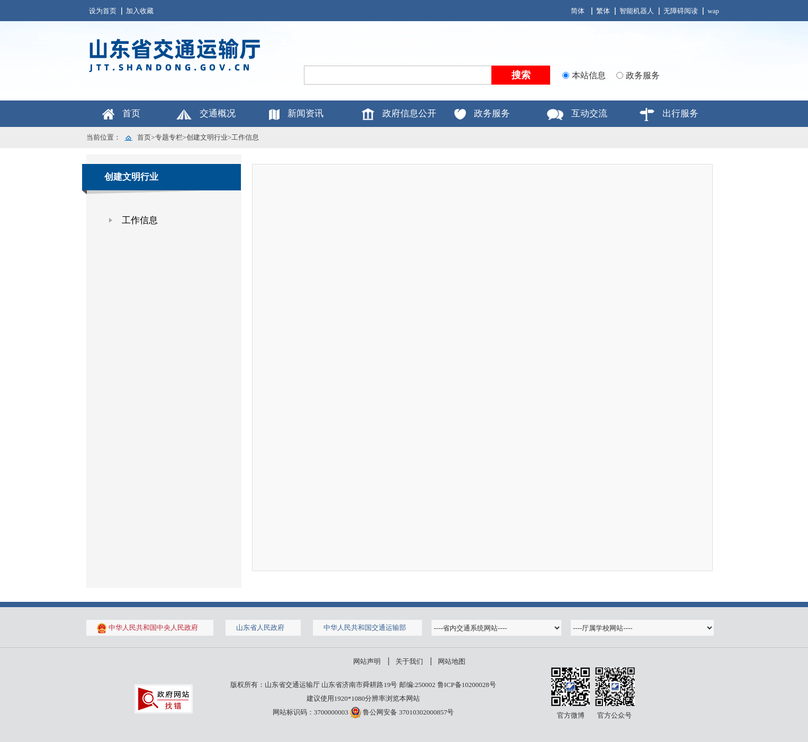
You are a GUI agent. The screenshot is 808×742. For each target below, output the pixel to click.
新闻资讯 (306, 113)
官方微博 (571, 715)
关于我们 (409, 661)
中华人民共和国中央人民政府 (147, 627)
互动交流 (589, 113)
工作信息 (245, 137)
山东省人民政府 (260, 627)
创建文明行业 (207, 137)
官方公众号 (614, 715)
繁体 (603, 11)
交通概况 (218, 113)
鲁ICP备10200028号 (466, 685)
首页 (131, 113)
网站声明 (367, 661)
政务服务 (492, 113)
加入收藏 (140, 11)
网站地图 (451, 661)
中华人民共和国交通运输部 (365, 627)
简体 (578, 11)
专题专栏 (169, 137)
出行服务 (680, 113)
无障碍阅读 (680, 11)
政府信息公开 (409, 113)
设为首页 (102, 11)
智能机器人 (637, 11)
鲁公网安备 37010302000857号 (402, 712)
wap (713, 11)
